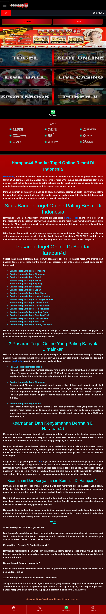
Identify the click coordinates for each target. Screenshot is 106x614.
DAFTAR (27, 22)
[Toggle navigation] (4, 5)
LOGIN (78, 22)
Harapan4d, (9, 176)
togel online (18, 361)
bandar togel (71, 218)
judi (40, 461)
